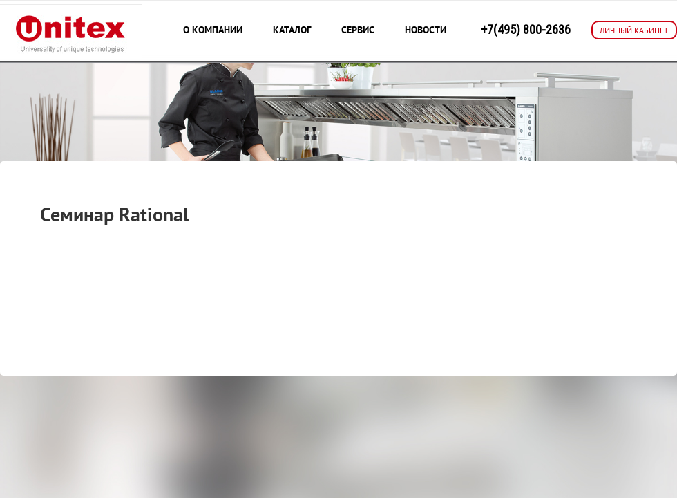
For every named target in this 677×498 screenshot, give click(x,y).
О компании (212, 30)
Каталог (292, 30)
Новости (425, 30)
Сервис (357, 30)
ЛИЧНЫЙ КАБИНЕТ (634, 30)
